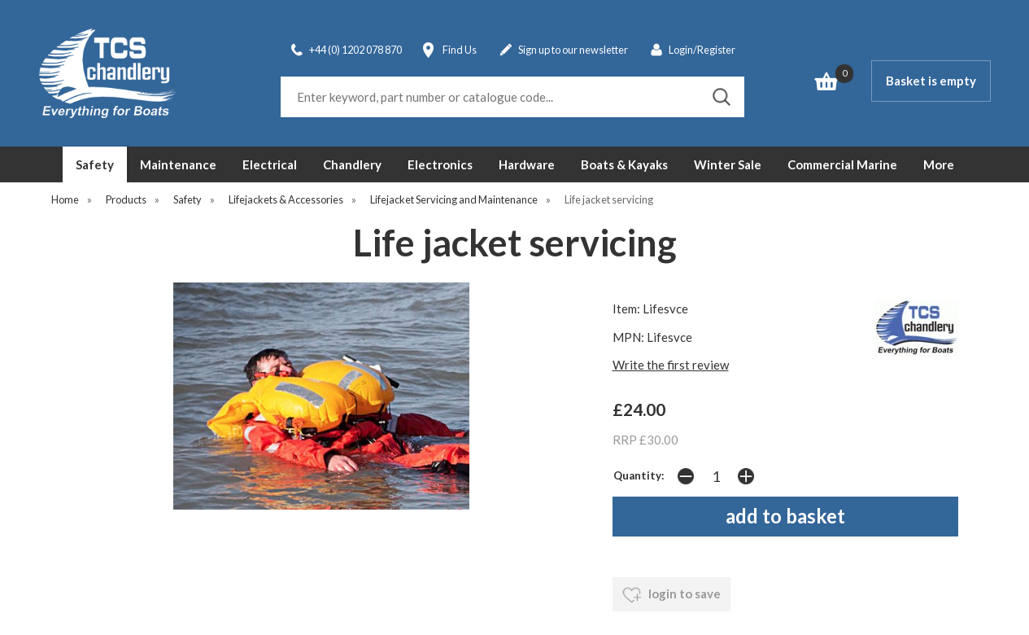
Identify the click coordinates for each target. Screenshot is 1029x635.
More (938, 164)
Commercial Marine (842, 164)
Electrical (269, 164)
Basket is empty (931, 80)
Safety (95, 164)
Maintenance (178, 164)
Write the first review (671, 364)
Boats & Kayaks (624, 164)
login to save (671, 595)
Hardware (527, 164)
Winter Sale (727, 164)
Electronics (440, 164)
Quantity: (639, 475)
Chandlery (352, 164)
